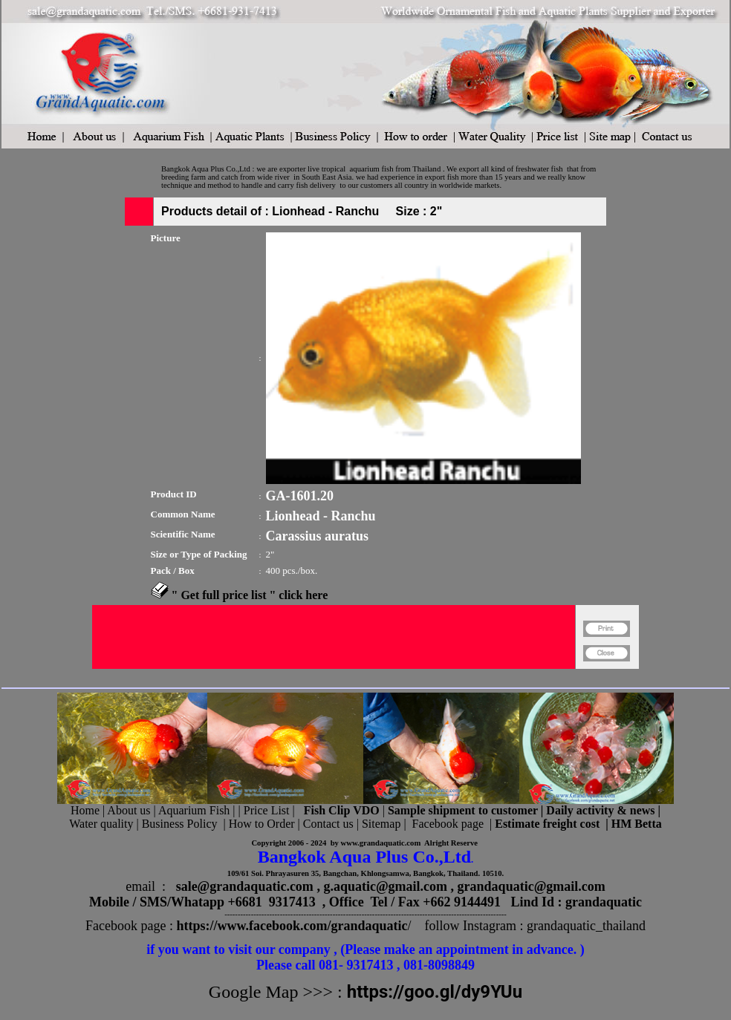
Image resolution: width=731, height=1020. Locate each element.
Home (85, 810)
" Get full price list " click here (250, 595)
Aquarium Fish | (198, 810)
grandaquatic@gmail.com (531, 886)
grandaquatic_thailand (586, 925)
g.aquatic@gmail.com (385, 886)
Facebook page (448, 823)
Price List (268, 810)
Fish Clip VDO (342, 810)
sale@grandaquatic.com (244, 886)
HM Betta (636, 823)
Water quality (101, 823)
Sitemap (381, 823)
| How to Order (257, 823)
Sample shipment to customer (463, 810)
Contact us (328, 823)
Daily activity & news (600, 810)
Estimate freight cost (547, 823)
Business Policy (180, 823)
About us (128, 810)
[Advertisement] (333, 675)
